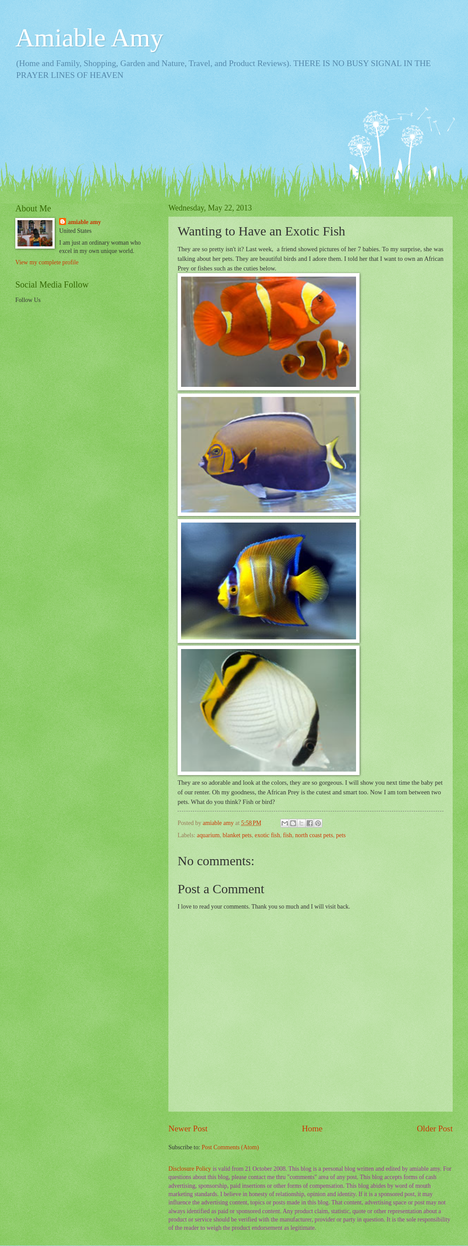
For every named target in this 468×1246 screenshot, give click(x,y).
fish (287, 835)
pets (341, 835)
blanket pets (237, 835)
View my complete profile (46, 262)
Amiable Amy (89, 37)
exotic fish (267, 835)
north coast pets (314, 835)
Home (312, 1128)
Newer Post (188, 1128)
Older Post (435, 1128)
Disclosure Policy (189, 1168)
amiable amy (84, 222)
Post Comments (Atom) (230, 1147)
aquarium (208, 835)
